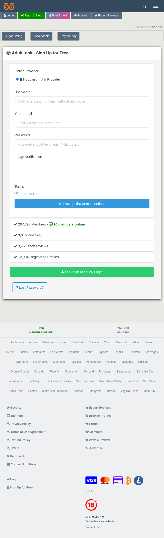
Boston (63, 342)
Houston (135, 352)
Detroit (10, 352)
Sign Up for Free (20, 487)
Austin (33, 342)
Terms (19, 186)
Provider (50, 79)
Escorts (80, 15)
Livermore (21, 361)
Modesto (111, 361)
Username (22, 92)
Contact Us (92, 527)
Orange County (20, 371)
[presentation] (50, 170)
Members (94, 431)
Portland (88, 371)
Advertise (94, 448)
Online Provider (26, 71)
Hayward (102, 352)
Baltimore (48, 342)
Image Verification (28, 156)
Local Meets (41, 36)
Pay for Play (68, 36)
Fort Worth (56, 352)
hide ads (157, 26)
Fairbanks (39, 352)
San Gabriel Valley (110, 381)
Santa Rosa (16, 391)
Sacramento (123, 371)
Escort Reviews (107, 15)
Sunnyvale (94, 391)
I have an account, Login (82, 272)
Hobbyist (26, 79)
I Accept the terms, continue (82, 203)
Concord (121, 342)
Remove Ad (16, 456)
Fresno (88, 352)
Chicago (94, 342)
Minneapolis (93, 361)
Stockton (78, 391)
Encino (23, 352)
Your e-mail (23, 113)
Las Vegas (151, 352)
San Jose (132, 381)
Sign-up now (31, 15)
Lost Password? (30, 287)
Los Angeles (40, 361)
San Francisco (85, 381)
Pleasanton (71, 371)
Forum (91, 423)
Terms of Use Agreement (26, 431)
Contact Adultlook (21, 464)
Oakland (143, 361)
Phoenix (54, 371)
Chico (107, 342)
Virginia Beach (129, 391)
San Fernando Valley (58, 381)
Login (9, 15)
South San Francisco (55, 391)
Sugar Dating (13, 36)
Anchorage (17, 342)
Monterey (127, 361)
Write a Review (97, 439)
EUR (89, 490)
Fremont (73, 352)
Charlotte (78, 342)
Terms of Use (27, 193)
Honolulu (118, 352)
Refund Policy (18, 439)
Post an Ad (58, 15)
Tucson (110, 391)
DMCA (13, 448)
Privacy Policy (19, 423)
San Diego (34, 381)
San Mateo (150, 381)
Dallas (135, 342)
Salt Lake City (145, 371)
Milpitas (76, 361)
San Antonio (15, 381)
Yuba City (149, 391)
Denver (148, 342)
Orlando (39, 371)
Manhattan (59, 361)
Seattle (32, 391)
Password (22, 135)
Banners (15, 415)
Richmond (105, 371)
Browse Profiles (98, 415)
